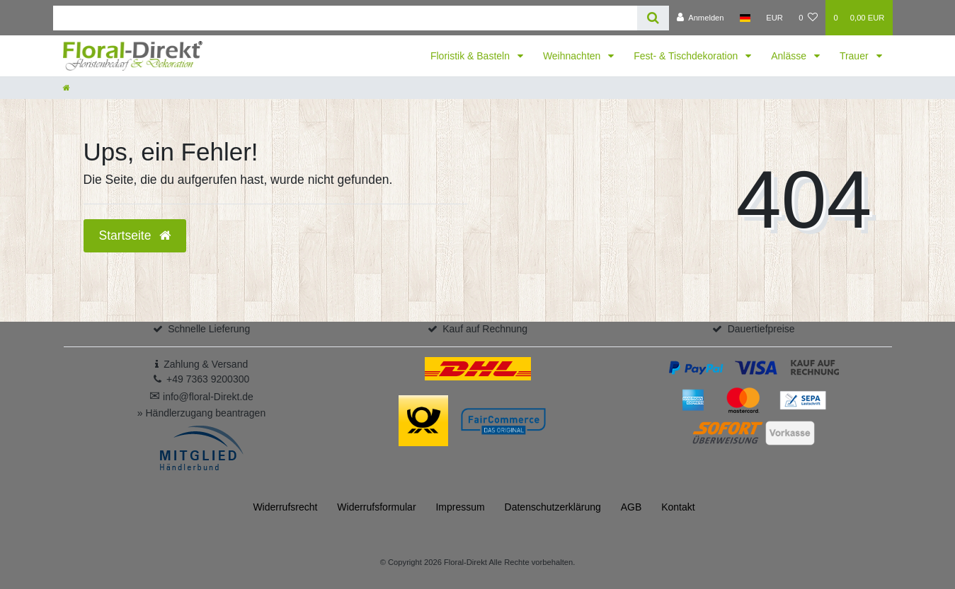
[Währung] (774, 17)
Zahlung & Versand (206, 364)
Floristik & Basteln (471, 56)
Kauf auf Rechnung (484, 328)
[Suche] (653, 18)
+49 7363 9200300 (207, 379)
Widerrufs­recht (285, 507)
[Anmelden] (700, 17)
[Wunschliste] (808, 17)
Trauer (855, 56)
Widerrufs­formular (376, 507)
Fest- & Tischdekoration (687, 56)
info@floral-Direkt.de (201, 396)
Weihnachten (573, 56)
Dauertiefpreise (761, 328)
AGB (631, 507)
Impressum (459, 507)
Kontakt (677, 507)
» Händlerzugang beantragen (201, 413)
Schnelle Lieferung (209, 328)
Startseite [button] (135, 235)
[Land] (745, 17)
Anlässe (790, 56)
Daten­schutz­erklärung (553, 507)
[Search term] (345, 18)
